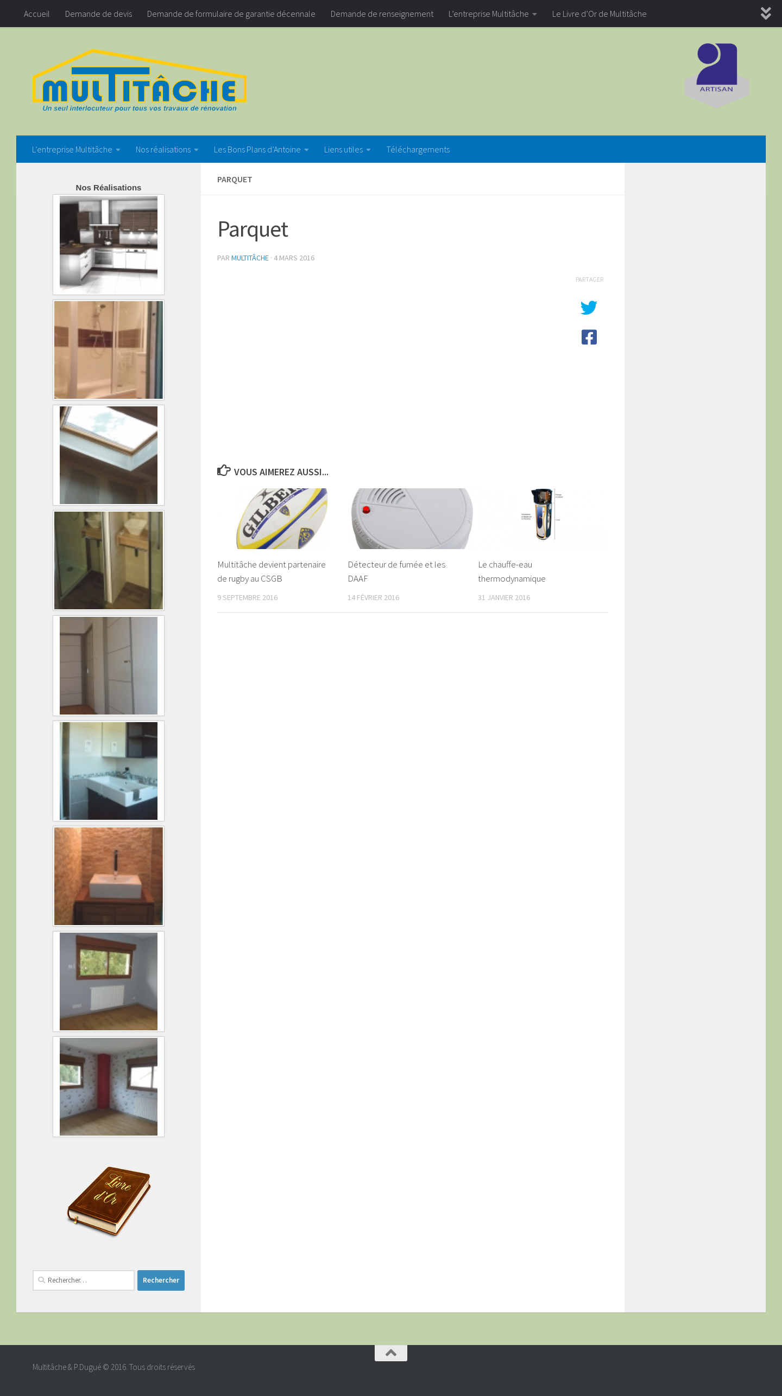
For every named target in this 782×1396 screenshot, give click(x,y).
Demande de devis (98, 13)
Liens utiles (343, 149)
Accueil (37, 13)
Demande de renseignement (382, 13)
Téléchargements (418, 149)
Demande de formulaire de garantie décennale (231, 13)
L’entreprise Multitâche (489, 13)
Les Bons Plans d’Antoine (257, 149)
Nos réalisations (163, 149)
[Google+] (741, 1371)
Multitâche (250, 258)
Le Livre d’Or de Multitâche (599, 13)
